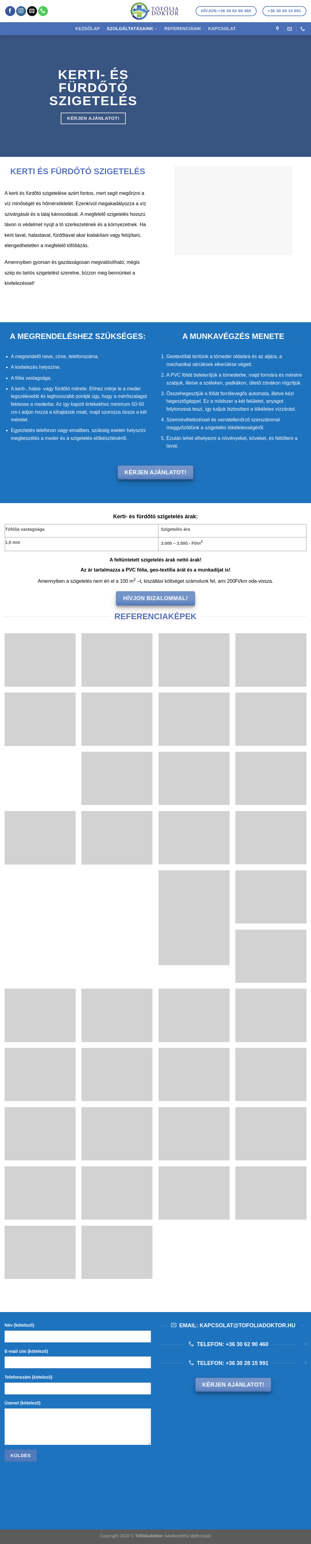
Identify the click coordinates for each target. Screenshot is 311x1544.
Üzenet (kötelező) (22, 1403)
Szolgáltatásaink (132, 29)
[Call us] (43, 11)
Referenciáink (182, 28)
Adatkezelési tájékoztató (187, 1535)
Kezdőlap (87, 28)
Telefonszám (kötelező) (28, 1377)
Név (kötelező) (19, 1325)
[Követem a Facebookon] (10, 11)
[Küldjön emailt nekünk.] (32, 11)
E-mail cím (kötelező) (26, 1351)
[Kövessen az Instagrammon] (21, 11)
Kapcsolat (222, 28)
